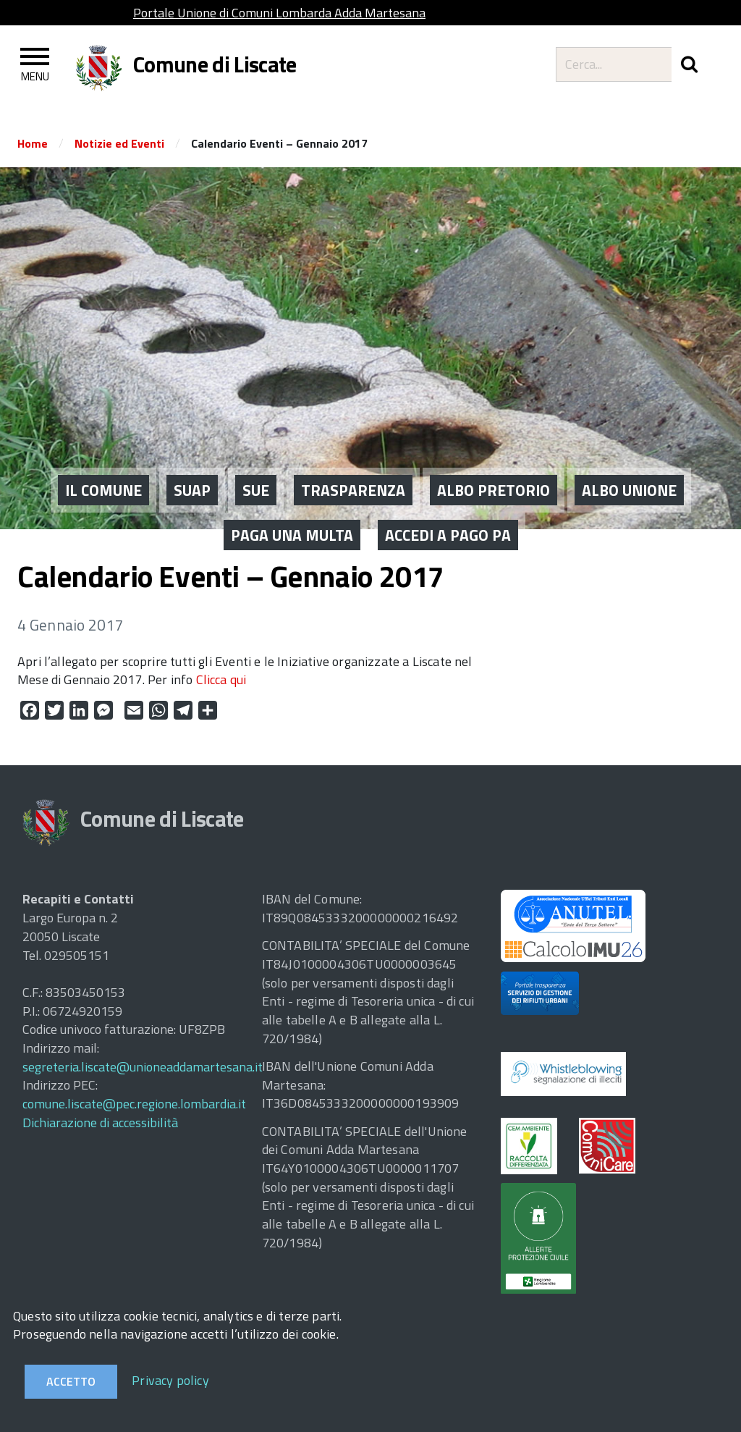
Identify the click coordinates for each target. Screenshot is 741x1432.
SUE (255, 452)
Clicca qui (221, 679)
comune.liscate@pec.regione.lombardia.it (134, 1103)
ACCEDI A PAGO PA (448, 497)
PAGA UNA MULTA (292, 497)
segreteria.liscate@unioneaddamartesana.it (142, 1067)
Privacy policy (170, 1380)
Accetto (71, 1381)
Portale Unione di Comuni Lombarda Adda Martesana (279, 12)
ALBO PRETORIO (493, 452)
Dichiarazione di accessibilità (100, 1122)
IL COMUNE (103, 452)
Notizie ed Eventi (119, 143)
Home (32, 143)
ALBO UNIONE (629, 452)
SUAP (192, 452)
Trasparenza (353, 452)
